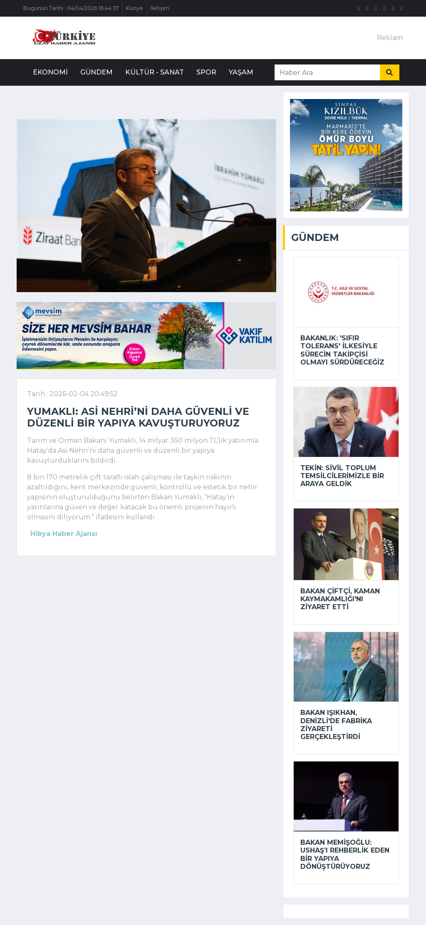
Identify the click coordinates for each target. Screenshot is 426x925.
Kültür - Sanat (154, 72)
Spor (206, 72)
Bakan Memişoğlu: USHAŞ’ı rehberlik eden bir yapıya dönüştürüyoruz (344, 854)
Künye (134, 8)
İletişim (159, 8)
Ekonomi (50, 72)
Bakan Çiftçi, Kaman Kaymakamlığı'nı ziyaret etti (340, 599)
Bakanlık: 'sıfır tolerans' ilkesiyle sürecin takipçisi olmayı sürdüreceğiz (342, 350)
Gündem (96, 72)
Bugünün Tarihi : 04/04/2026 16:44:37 (71, 8)
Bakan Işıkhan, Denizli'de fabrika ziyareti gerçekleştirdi (336, 725)
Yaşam (241, 72)
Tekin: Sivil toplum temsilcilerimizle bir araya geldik (342, 476)
